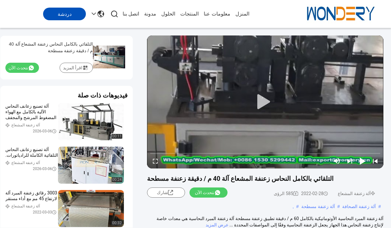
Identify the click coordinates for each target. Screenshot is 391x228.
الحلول (168, 13)
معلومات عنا (217, 13)
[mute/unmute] (337, 161)
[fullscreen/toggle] (155, 161)
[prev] (375, 161)
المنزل (242, 13)
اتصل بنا (131, 13)
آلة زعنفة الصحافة (359, 206)
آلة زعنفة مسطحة (318, 206)
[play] (265, 102)
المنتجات (189, 13)
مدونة (150, 13)
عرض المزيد (217, 224)
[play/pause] (362, 161)
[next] (349, 161)
